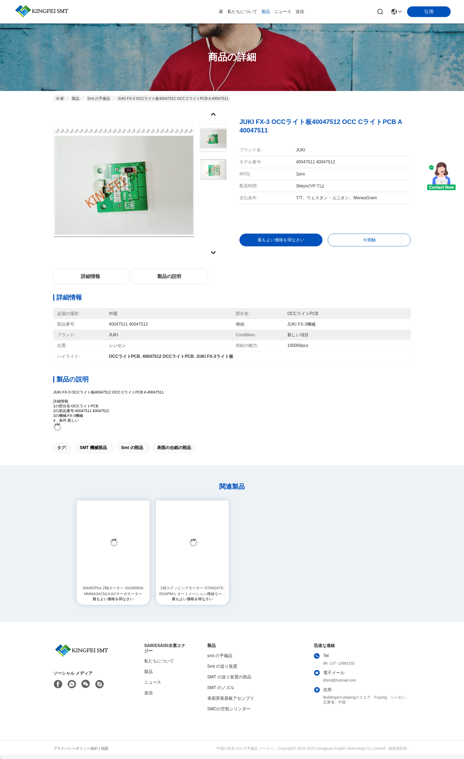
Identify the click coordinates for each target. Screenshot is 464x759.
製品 (266, 11)
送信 (300, 11)
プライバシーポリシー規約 (75, 748)
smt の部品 (132, 447)
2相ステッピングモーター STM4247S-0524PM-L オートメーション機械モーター (192, 591)
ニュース (282, 11)
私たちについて (242, 11)
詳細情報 (90, 276)
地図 (104, 748)
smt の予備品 (98, 98)
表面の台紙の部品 (174, 447)
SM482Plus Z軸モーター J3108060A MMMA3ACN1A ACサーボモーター (113, 591)
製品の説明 (169, 276)
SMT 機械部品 (93, 447)
